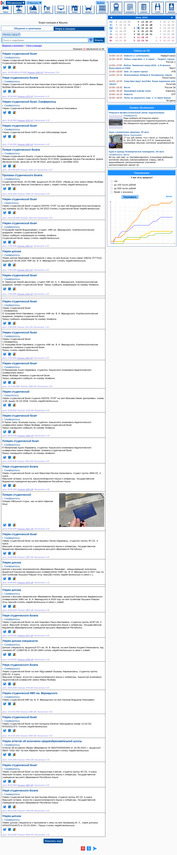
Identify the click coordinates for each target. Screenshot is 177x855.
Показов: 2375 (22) (25, 96)
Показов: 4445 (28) (25, 760)
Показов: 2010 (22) (25, 120)
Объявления (16, 2)
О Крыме (34, 2)
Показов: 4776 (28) (25, 688)
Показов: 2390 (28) (25, 489)
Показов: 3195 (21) (25, 246)
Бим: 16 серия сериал (128, 71)
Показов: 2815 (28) (25, 461)
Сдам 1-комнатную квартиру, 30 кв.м (129, 132)
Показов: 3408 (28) (25, 659)
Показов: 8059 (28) (28, 736)
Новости (121, 94)
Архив (169, 196)
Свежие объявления (141, 107)
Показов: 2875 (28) (25, 583)
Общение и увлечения (27, 28)
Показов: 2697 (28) (25, 557)
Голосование (141, 172)
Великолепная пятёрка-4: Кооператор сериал (140, 75)
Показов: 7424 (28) (25, 811)
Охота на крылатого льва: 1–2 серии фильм (140, 97)
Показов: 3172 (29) (25, 327)
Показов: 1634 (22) (35, 72)
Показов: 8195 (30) (25, 835)
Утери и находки (65, 28)
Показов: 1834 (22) (28, 170)
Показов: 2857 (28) (25, 529)
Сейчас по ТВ (142, 50)
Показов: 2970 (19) (25, 270)
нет (116, 181)
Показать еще (53, 840)
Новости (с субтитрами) (129, 55)
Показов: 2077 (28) (25, 636)
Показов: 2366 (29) (28, 386)
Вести (119, 87)
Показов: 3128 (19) (25, 294)
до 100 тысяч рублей (125, 184)
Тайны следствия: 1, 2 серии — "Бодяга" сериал (142, 59)
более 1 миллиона (123, 192)
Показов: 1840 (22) (25, 144)
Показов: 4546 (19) (25, 194)
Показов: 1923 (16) (28, 218)
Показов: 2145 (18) (25, 410)
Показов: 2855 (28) (25, 610)
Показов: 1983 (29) (25, 436)
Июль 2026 (142, 17)
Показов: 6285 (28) (28, 712)
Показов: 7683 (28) (25, 785)
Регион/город (11, 34)
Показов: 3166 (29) (25, 358)
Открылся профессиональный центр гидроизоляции (136, 112)
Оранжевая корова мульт (130, 90)
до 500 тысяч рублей (125, 188)
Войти (100, 2)
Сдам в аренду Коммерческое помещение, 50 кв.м (136, 151)
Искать (99, 40)
